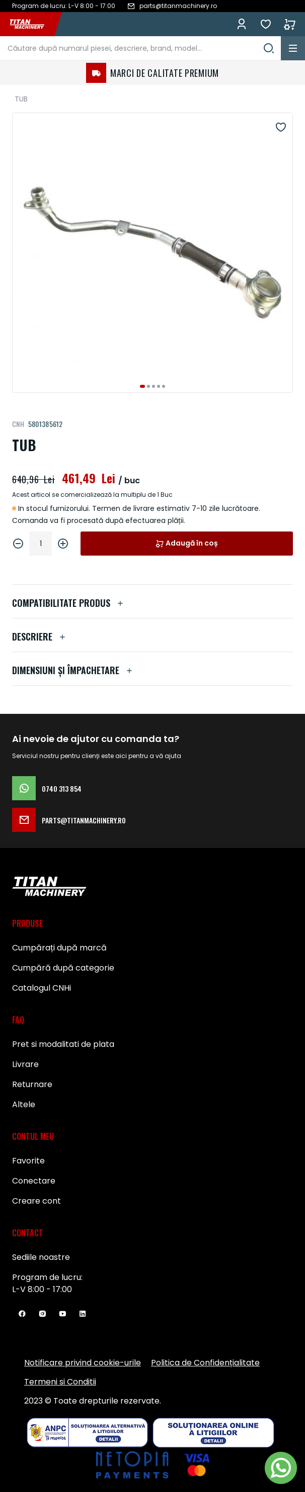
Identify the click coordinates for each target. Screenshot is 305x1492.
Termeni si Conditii (60, 1382)
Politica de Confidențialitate (205, 1362)
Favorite (266, 24)
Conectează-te (242, 24)
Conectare (33, 1181)
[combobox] (140, 48)
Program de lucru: (47, 1277)
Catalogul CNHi (41, 988)
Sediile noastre (41, 1257)
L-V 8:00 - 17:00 (42, 1289)
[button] (142, 386)
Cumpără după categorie (63, 968)
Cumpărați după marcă (59, 947)
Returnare (32, 1084)
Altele (23, 1104)
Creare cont (36, 1201)
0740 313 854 (47, 788)
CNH (18, 423)
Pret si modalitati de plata (63, 1044)
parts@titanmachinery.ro (69, 820)
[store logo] (32, 24)
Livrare (25, 1064)
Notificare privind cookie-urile (82, 1362)
